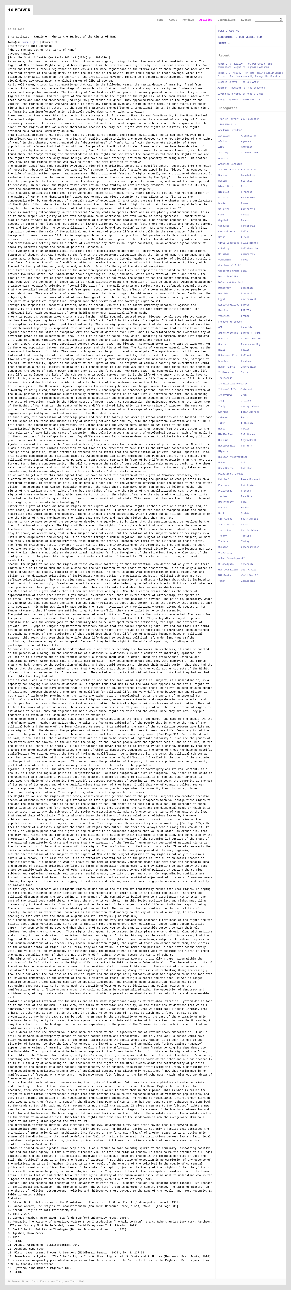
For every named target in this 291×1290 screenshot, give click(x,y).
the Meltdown (249, 530)
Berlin (222, 181)
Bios (244, 186)
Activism (224, 136)
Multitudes (248, 434)
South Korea (226, 524)
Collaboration (250, 248)
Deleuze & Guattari (231, 282)
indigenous (225, 378)
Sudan (244, 524)
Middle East (226, 434)
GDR (220, 327)
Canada (245, 214)
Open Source (226, 468)
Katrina (223, 412)
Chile (244, 231)
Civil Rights (249, 243)
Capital (223, 220)
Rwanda (245, 507)
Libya (221, 423)
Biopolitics (226, 186)
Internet (246, 389)
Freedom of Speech (230, 322)
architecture (249, 152)
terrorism (224, 530)
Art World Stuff (228, 169)
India (244, 372)
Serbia (245, 513)
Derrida (223, 293)
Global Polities (251, 338)
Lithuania (247, 423)
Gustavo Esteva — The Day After (238, 82)
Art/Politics (249, 169)
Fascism (223, 310)
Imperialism (248, 367)
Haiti (221, 350)
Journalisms (227, 19)
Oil (243, 462)
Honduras (246, 361)
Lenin (244, 417)
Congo (244, 260)
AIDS (221, 147)
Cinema (245, 237)
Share (222, 43)
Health (245, 350)
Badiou (222, 175)
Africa (222, 141)
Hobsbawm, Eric (228, 355)
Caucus (245, 220)
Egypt (221, 299)
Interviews (225, 395)
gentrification (228, 333)
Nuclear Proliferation (233, 457)
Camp (221, 214)
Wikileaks (224, 575)
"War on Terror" (228, 119)
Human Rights (30, 42)
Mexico (245, 429)
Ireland (246, 401)
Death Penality (228, 276)
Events (246, 19)
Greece (222, 344)
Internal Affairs (229, 389)
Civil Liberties (228, 243)
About (173, 19)
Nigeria (223, 451)
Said (221, 513)
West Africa (248, 570)
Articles (205, 19)
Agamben (246, 141)
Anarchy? (224, 152)
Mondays (188, 19)
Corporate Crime (228, 271)
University (225, 553)
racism (222, 496)
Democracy (224, 288)
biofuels (246, 181)
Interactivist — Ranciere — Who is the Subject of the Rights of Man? (62, 36)
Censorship (248, 226)
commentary (248, 254)
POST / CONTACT (229, 30)
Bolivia (223, 197)
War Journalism (228, 570)
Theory (222, 536)
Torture (246, 536)
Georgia (223, 338)
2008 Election (227, 124)
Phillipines (248, 485)
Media (221, 429)
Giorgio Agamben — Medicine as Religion (244, 99)
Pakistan (246, 468)
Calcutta (224, 209)
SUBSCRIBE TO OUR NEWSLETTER (240, 37)
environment (248, 299)
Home (160, 19)
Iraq (221, 401)
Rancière (246, 496)
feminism (224, 316)
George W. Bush (251, 333)
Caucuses (224, 226)
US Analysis (226, 564)
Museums (223, 440)
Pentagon (224, 485)
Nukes (221, 462)
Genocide (246, 327)
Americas (246, 147)
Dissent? (246, 293)
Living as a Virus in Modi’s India (241, 94)
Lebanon (223, 417)
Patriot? (224, 479)
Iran (244, 395)
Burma (244, 203)
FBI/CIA (246, 310)
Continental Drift (230, 265)
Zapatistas (248, 581)
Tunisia (223, 541)
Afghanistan (248, 136)
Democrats (247, 288)
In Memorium (226, 372)
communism (224, 260)
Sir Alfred (225, 519)
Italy (221, 406)
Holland (246, 355)
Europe (245, 305)
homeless (224, 361)
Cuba (244, 271)
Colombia (224, 254)
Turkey (245, 541)
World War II (249, 575)
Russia (222, 507)
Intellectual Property (233, 383)
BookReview (248, 197)
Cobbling (224, 248)
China (221, 237)
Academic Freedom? (230, 130)
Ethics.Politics (228, 305)
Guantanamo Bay (251, 344)
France (245, 316)
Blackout (224, 192)
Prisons (246, 491)
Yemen (221, 581)
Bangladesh (248, 175)
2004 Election (250, 119)
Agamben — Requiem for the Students (241, 88)
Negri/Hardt (248, 440)
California (248, 209)
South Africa (249, 519)
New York (246, 446)
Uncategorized (250, 547)
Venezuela (247, 564)
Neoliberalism (227, 446)
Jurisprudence (250, 406)
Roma (244, 502)
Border (222, 203)
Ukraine (223, 547)
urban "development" (231, 558)
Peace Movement (251, 479)
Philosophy (225, 491)
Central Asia (226, 231)
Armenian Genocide (230, 164)
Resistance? (226, 502)
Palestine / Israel (231, 474)
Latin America (250, 412)
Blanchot (246, 192)
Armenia (223, 158)
